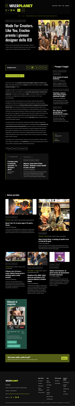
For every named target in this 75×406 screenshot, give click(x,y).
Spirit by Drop (50, 396)
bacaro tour (8, 217)
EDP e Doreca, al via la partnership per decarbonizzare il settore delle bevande (60, 112)
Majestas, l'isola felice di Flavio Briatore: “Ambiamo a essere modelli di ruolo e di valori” (35, 165)
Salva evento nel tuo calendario (15, 76)
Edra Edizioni (66, 382)
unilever (57, 264)
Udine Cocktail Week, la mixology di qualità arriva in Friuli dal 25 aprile (54, 240)
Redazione (10, 172)
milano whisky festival (62, 71)
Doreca (59, 107)
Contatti (40, 383)
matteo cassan (14, 217)
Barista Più (54, 5)
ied (15, 20)
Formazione (52, 264)
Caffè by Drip (50, 399)
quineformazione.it (25, 393)
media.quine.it (11, 393)
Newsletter (40, 385)
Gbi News (57, 380)
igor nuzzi (20, 20)
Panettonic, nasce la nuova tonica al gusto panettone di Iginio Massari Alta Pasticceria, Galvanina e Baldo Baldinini (60, 94)
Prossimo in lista (28, 157)
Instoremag (57, 383)
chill (24, 20)
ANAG (33, 267)
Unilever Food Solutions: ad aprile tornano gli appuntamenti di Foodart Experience (59, 272)
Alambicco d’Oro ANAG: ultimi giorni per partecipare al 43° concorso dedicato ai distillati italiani (37, 278)
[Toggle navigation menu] (6, 5)
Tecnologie (49, 384)
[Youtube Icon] (14, 10)
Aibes (59, 5)
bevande (7, 20)
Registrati (64, 358)
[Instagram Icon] (6, 10)
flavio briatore (26, 160)
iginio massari (60, 89)
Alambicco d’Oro (39, 267)
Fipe (63, 5)
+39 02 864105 (13, 390)
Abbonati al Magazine (14, 346)
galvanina (66, 89)
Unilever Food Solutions (54, 267)
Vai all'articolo (12, 342)
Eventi (23, 15)
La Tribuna (65, 394)
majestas (36, 160)
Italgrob (67, 5)
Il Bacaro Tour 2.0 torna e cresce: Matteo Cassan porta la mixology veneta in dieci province (15, 274)
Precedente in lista (13, 156)
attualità (32, 160)
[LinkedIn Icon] (11, 10)
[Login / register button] (18, 10)
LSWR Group (66, 388)
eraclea (12, 20)
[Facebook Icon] (9, 10)
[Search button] (23, 10)
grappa (29, 267)
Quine (64, 391)
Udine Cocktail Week (42, 233)
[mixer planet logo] (11, 380)
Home (19, 15)
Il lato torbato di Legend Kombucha (60, 78)
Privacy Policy (41, 392)
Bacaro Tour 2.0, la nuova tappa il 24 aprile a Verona (19, 224)
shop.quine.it (17, 393)
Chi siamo (40, 380)
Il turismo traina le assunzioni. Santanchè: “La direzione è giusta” (13, 165)
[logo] (21, 6)
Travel (48, 387)
